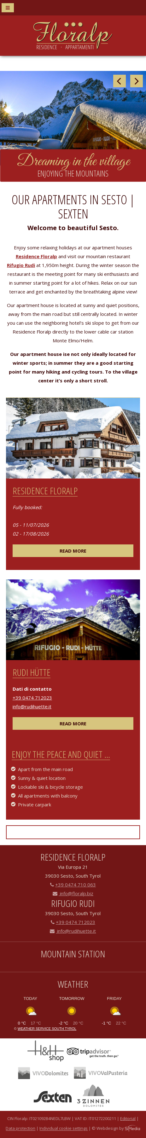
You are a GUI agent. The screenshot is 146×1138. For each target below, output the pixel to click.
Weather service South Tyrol (47, 1029)
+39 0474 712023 (32, 697)
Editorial (128, 1118)
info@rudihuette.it (32, 706)
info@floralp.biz (73, 893)
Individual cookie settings (63, 1128)
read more (73, 551)
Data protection (20, 1128)
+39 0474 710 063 (73, 884)
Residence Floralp (36, 256)
